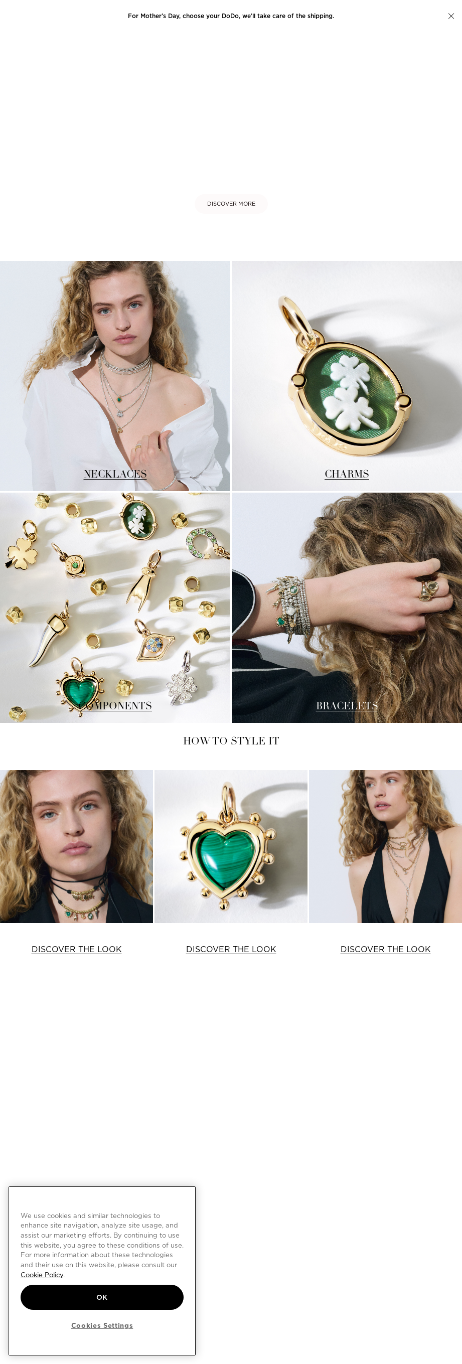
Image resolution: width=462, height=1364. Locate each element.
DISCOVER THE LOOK (77, 949)
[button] (451, 16)
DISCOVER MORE (231, 203)
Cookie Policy (42, 1275)
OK (102, 1297)
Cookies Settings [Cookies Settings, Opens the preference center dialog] (102, 1325)
